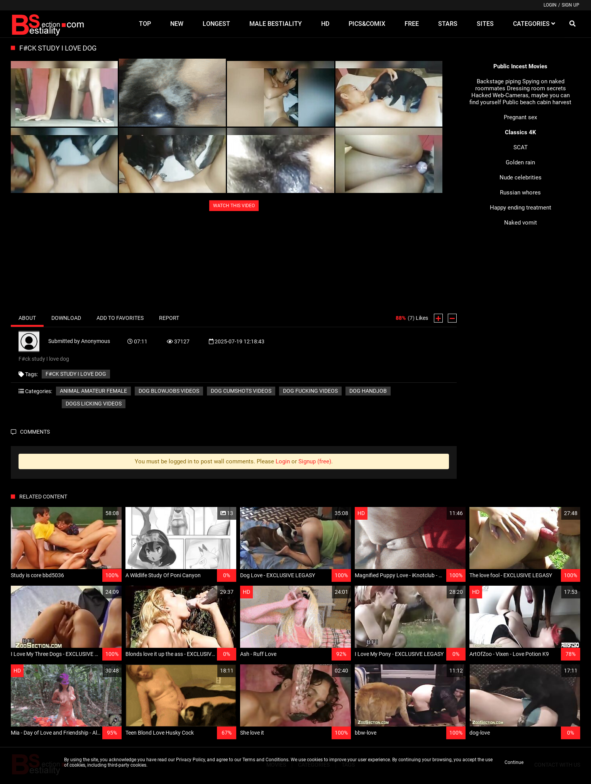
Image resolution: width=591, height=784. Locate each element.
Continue (514, 762)
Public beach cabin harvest (537, 102)
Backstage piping (499, 81)
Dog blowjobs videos (169, 391)
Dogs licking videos (94, 403)
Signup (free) (314, 461)
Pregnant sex (520, 117)
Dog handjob (368, 391)
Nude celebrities (521, 177)
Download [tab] (66, 318)
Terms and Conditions (265, 759)
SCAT (520, 147)
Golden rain (520, 162)
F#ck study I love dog (76, 374)
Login (550, 5)
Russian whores (520, 192)
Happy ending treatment (520, 207)
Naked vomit (520, 222)
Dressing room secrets (536, 88)
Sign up (570, 5)
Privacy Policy (190, 759)
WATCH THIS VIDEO (234, 205)
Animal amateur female (93, 391)
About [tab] (27, 318)
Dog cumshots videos (241, 391)
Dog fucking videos (310, 391)
